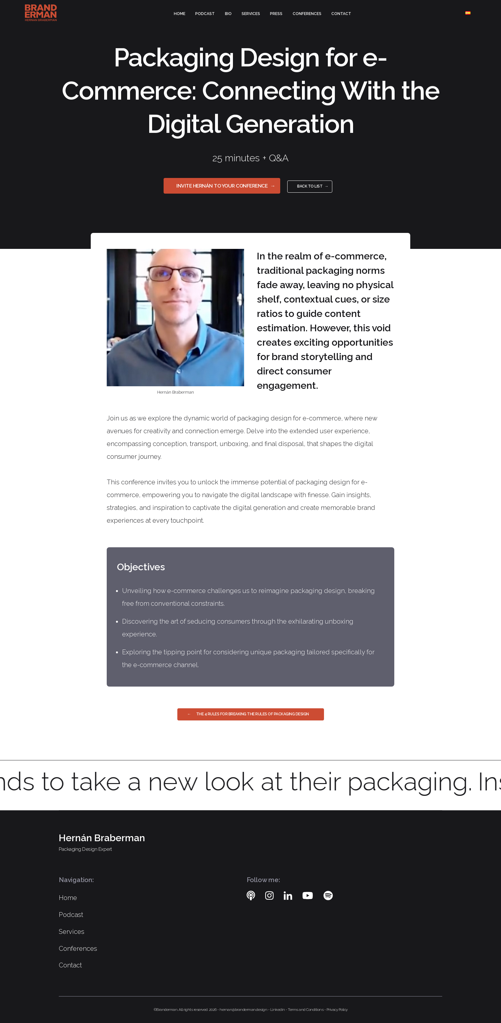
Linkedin (278, 1009)
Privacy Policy (337, 1009)
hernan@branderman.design (244, 1009)
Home (179, 14)
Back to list (309, 186)
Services (251, 14)
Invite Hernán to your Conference (222, 186)
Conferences (307, 14)
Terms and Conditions (306, 1009)
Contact (341, 14)
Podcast (205, 14)
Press (276, 14)
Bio (228, 14)
